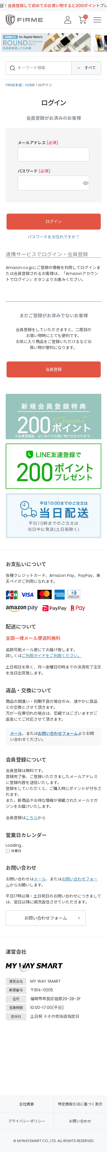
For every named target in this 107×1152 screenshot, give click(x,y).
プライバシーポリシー (26, 1121)
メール (16, 733)
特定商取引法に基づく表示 (80, 1104)
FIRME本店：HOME (20, 85)
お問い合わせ (80, 1121)
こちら (32, 818)
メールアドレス (38, 143)
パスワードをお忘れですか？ (54, 237)
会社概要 (26, 1104)
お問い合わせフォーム (58, 733)
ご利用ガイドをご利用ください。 (52, 656)
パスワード (34, 171)
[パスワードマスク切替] (85, 183)
